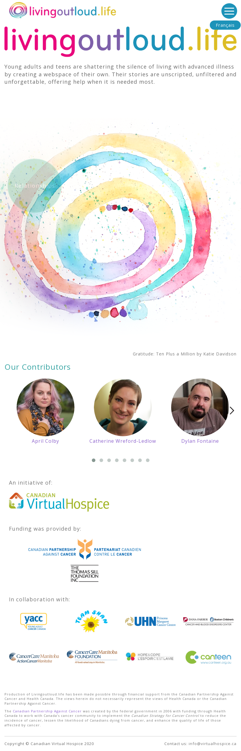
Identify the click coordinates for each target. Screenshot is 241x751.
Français (225, 25)
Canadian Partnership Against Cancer (47, 711)
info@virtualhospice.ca (213, 743)
